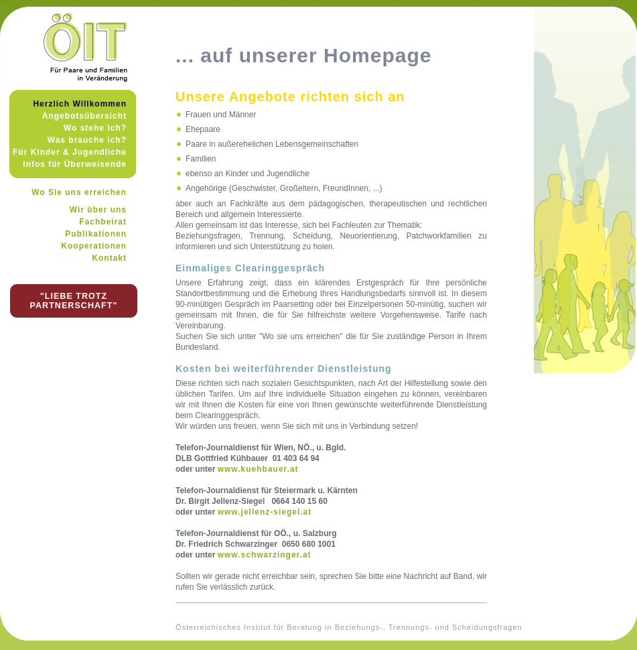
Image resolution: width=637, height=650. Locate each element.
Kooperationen (94, 246)
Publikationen (96, 234)
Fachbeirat (103, 221)
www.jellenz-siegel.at (265, 512)
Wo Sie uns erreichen (79, 192)
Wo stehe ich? (95, 128)
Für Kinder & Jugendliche (70, 152)
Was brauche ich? (87, 140)
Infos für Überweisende (75, 164)
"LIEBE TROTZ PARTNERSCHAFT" (74, 300)
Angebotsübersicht (84, 116)
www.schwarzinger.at (264, 555)
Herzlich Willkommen (80, 104)
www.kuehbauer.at (258, 469)
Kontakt (109, 258)
